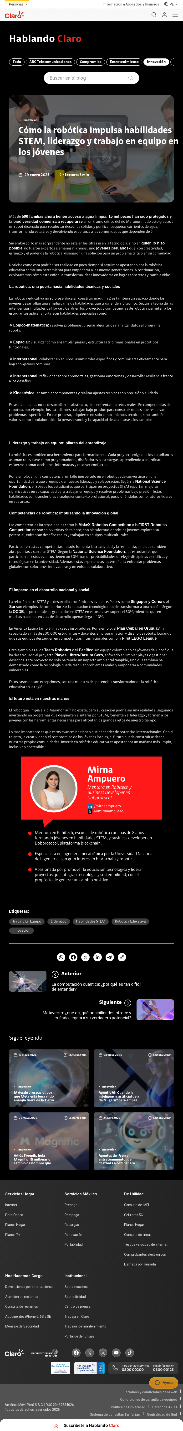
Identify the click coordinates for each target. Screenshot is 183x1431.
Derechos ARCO (164, 1407)
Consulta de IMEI (136, 1205)
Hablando (45, 40)
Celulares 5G (133, 1215)
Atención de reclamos (21, 1297)
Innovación (156, 62)
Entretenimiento (124, 62)
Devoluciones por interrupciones (29, 1287)
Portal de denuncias (79, 1336)
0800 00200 (133, 1370)
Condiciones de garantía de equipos (148, 1399)
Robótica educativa (130, 921)
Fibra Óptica (14, 1215)
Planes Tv (12, 1235)
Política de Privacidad (128, 1407)
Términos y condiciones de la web (150, 1392)
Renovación (73, 1235)
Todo (17, 62)
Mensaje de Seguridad (22, 1326)
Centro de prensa (78, 1306)
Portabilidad (74, 1244)
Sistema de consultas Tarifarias (115, 1414)
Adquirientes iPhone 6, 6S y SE (28, 1316)
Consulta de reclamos (21, 1306)
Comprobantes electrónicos (145, 1254)
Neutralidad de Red (162, 1414)
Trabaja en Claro (77, 1316)
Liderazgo (58, 921)
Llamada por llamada (140, 1264)
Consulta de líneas (138, 1235)
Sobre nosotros (76, 1287)
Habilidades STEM (90, 921)
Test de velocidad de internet (146, 1244)
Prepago (71, 1205)
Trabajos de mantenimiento (85, 1326)
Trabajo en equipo (26, 921)
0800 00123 (163, 1370)
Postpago (72, 1215)
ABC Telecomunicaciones (50, 62)
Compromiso (91, 62)
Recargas (72, 1225)
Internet (11, 1205)
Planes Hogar (15, 1225)
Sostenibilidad (75, 1297)
